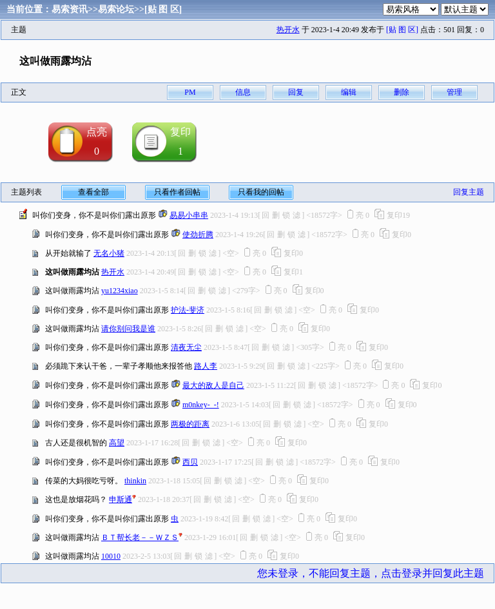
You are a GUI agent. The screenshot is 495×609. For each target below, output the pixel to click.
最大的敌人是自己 (213, 385)
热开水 (288, 29)
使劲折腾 (197, 234)
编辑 (348, 92)
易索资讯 (70, 9)
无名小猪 (108, 253)
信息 (243, 92)
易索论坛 (116, 9)
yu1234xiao (119, 290)
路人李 (205, 366)
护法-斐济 (187, 309)
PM (189, 92)
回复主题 (468, 192)
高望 (116, 442)
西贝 (190, 462)
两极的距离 (190, 424)
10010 (111, 556)
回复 (296, 92)
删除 (401, 92)
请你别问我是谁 (128, 328)
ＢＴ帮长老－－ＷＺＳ (140, 537)
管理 (454, 92)
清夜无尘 (186, 347)
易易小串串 (189, 215)
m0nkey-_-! (200, 404)
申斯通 (120, 499)
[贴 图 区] (163, 9)
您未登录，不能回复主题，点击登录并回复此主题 (370, 573)
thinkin (135, 480)
